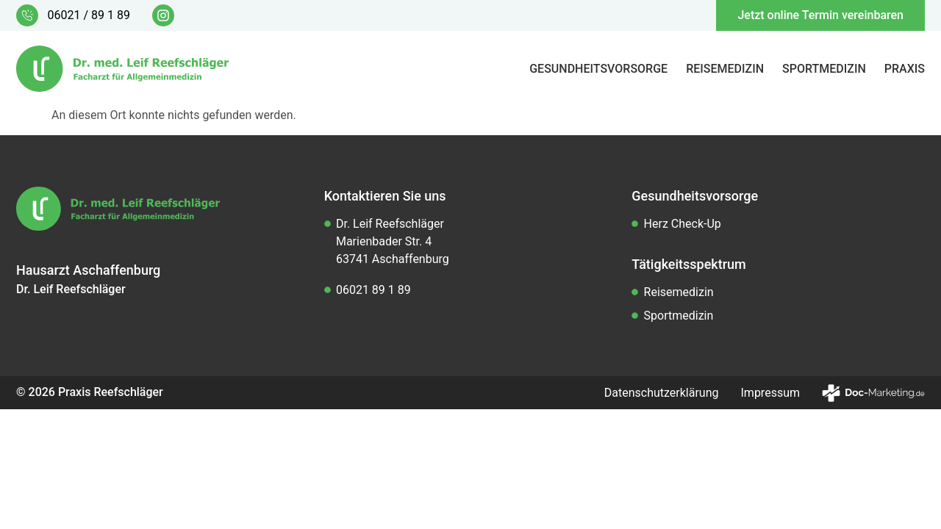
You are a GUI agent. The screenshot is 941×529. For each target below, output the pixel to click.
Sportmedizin (824, 69)
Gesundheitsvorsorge (598, 69)
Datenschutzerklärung (661, 393)
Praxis (904, 69)
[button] (32, 496)
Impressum (771, 393)
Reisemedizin (725, 69)
